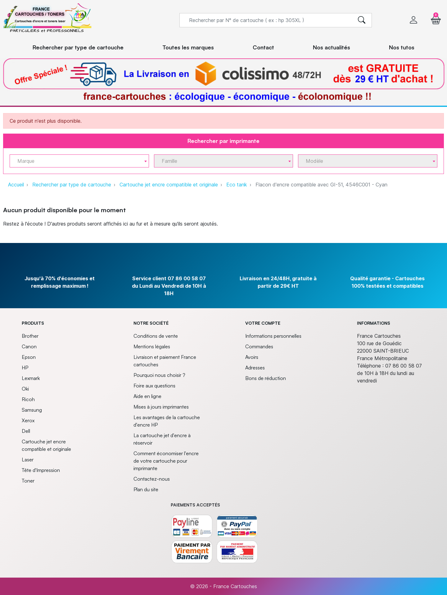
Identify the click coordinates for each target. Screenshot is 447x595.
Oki (25, 389)
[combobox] (79, 160)
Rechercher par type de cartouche (71, 184)
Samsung (32, 410)
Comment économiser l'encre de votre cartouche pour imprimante (166, 460)
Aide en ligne (147, 396)
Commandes (259, 346)
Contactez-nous (151, 479)
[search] (361, 20)
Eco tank (236, 184)
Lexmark (31, 378)
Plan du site (145, 489)
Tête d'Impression (41, 470)
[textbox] (77, 161)
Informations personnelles (273, 336)
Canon (29, 346)
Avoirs (251, 357)
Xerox (28, 420)
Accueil (16, 184)
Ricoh (28, 399)
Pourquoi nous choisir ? (159, 375)
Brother (30, 336)
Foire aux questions (154, 385)
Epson (29, 357)
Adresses (255, 367)
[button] (436, 20)
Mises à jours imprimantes (161, 407)
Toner (28, 481)
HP (25, 367)
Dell (26, 431)
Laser (28, 459)
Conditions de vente (155, 336)
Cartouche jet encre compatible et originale (169, 184)
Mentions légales (151, 346)
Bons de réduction (265, 378)
